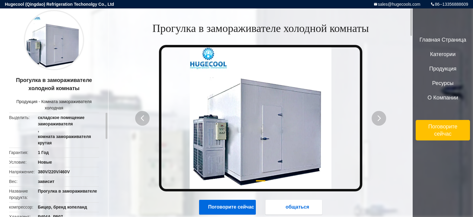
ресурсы (443, 83)
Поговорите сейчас (228, 207)
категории (443, 54)
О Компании (442, 98)
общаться (294, 207)
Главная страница (442, 40)
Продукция (26, 101)
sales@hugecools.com (399, 4)
